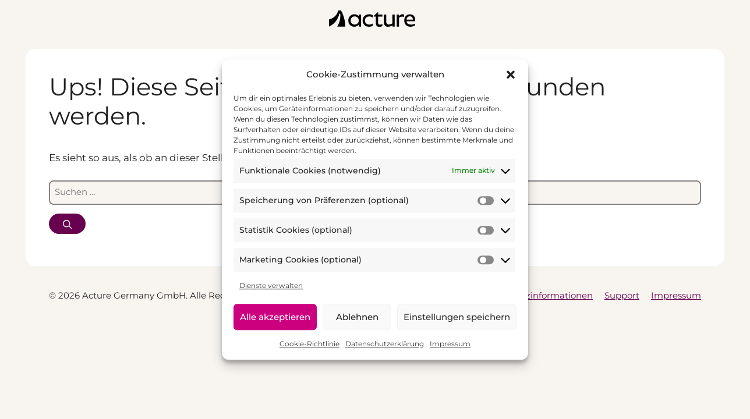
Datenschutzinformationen (534, 295)
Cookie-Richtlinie (309, 343)
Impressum (450, 343)
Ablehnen (357, 316)
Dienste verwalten (271, 285)
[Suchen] (67, 224)
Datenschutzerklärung (384, 343)
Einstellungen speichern (457, 316)
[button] (510, 75)
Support (621, 295)
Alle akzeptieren (275, 316)
